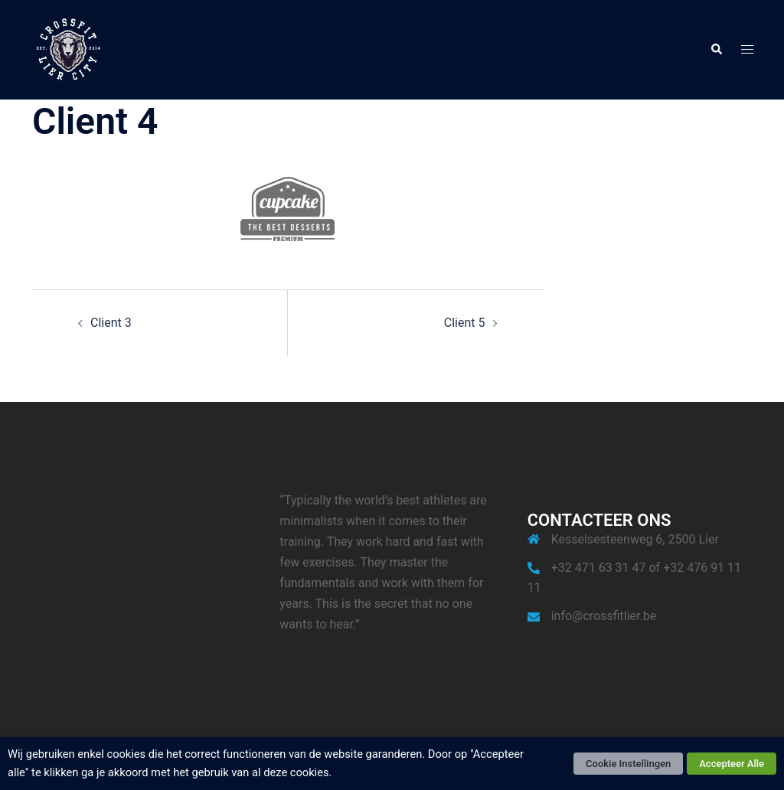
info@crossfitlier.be (604, 616)
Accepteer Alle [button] (731, 763)
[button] (716, 50)
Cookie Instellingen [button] (628, 763)
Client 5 (464, 322)
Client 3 (111, 322)
